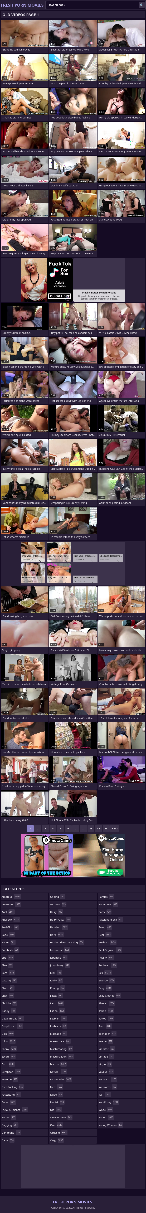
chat (8, 995)
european (11, 1071)
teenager (107, 1033)
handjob (59, 927)
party (105, 912)
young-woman (111, 1125)
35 (106, 828)
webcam (108, 1079)
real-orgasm (110, 950)
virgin (105, 1064)
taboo (106, 1010)
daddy (9, 1010)
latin (57, 1003)
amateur (11, 896)
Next (115, 828)
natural (58, 1071)
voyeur (106, 1071)
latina (57, 1010)
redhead (108, 965)
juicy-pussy (60, 965)
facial (9, 1102)
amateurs (11, 904)
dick (8, 1033)
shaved (107, 1003)
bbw (7, 965)
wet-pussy (109, 1102)
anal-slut (10, 927)
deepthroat (12, 1026)
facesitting (11, 1094)
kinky (56, 980)
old (56, 1109)
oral (56, 1125)
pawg (105, 927)
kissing (57, 988)
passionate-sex (111, 919)
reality (106, 957)
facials (9, 1117)
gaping (57, 896)
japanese (58, 957)
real (105, 934)
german (58, 904)
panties (106, 896)
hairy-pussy (60, 919)
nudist (57, 1102)
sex (105, 972)
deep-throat (13, 1018)
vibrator (107, 1048)
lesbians (58, 1026)
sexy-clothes (110, 995)
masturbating (61, 1048)
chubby (9, 1003)
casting (9, 980)
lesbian (58, 1018)
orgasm (58, 1132)
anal (8, 912)
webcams (108, 1087)
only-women (61, 1117)
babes (9, 942)
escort (9, 1056)
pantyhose (108, 904)
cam (8, 972)
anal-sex (11, 919)
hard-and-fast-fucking (67, 942)
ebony (9, 1048)
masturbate (60, 1041)
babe (8, 934)
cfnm (8, 988)
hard (57, 934)
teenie (106, 1041)
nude (56, 1094)
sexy (105, 988)
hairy (56, 912)
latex (56, 995)
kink (56, 972)
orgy (57, 1140)
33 (91, 828)
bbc (8, 957)
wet (105, 1094)
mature (58, 1064)
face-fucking (13, 1087)
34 (98, 828)
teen (105, 1026)
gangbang (11, 1132)
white (106, 1109)
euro (8, 1064)
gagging (10, 1125)
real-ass (107, 942)
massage (58, 1033)
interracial (60, 950)
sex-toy (107, 980)
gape (8, 1140)
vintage (106, 1056)
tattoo (106, 1018)
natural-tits (61, 1079)
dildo (9, 1041)
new (56, 1087)
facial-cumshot (15, 1109)
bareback (10, 950)
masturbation (62, 1056)
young (106, 1117)
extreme (10, 1079)
